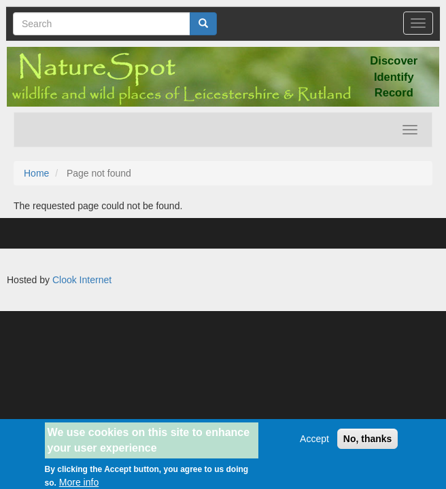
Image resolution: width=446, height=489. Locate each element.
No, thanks (367, 442)
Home (36, 173)
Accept (314, 442)
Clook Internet (82, 279)
